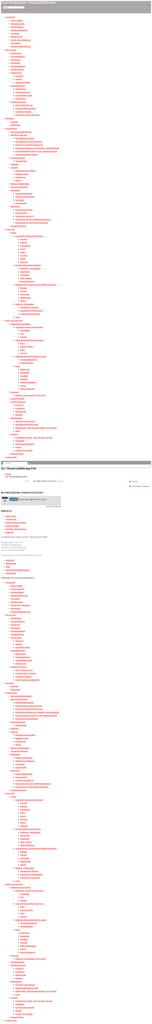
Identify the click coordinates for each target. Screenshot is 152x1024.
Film (22, 333)
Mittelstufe (15, 190)
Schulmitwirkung (22, 92)
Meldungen (15, 125)
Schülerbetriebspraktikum (26, 154)
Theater (23, 337)
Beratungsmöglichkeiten (21, 132)
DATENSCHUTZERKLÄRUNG (17, 570)
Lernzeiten (15, 33)
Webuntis (10, 532)
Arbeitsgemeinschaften (25, 171)
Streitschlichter (26, 363)
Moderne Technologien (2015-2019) (30, 395)
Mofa (22, 350)
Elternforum (20, 98)
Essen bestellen (12, 526)
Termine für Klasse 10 (24, 216)
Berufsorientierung (19, 135)
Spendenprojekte (22, 82)
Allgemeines (20, 89)
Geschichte (25, 271)
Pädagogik (24, 275)
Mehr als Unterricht (14, 320)
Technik (23, 353)
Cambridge (25, 330)
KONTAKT (10, 560)
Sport (17, 317)
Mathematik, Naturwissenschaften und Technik (36, 428)
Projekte (14, 434)
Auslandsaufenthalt (23, 193)
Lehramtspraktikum (19, 187)
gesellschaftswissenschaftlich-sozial (30, 356)
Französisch (25, 245)
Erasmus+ (15, 392)
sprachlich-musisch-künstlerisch (29, 236)
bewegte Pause (21, 174)
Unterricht (10, 229)
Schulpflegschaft (18, 85)
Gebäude (14, 164)
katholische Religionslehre (31, 310)
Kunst (22, 249)
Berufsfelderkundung (24, 138)
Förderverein (16, 72)
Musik (22, 258)
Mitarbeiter (15, 63)
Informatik (24, 294)
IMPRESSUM (11, 563)
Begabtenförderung (19, 30)
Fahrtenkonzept (17, 398)
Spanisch (24, 262)
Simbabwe (19, 440)
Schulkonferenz (17, 69)
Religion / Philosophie (24, 304)
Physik (23, 301)
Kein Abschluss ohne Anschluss (28, 141)
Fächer (13, 233)
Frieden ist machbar (24, 450)
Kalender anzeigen (53, 506)
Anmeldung (16, 43)
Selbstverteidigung (28, 382)
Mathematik (25, 297)
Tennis (23, 385)
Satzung (18, 79)
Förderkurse (20, 177)
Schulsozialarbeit (18, 66)
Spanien (18, 415)
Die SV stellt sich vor (24, 105)
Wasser (18, 447)
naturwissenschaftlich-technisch (29, 340)
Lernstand (19, 200)
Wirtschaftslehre (27, 281)
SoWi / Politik (26, 278)
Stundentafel (21, 161)
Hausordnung (21, 213)
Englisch (23, 242)
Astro (22, 343)
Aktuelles (10, 118)
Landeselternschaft (23, 95)
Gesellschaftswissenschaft (26, 424)
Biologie (23, 288)
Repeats (60, 481)
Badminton (25, 369)
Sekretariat (15, 60)
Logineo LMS (11, 457)
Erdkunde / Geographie (30, 268)
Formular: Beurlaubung (16, 529)
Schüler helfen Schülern (25, 108)
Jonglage (23, 379)
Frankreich (20, 408)
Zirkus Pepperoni (27, 389)
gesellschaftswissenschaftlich (28, 265)
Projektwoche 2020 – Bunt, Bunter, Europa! (33, 437)
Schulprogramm (17, 23)
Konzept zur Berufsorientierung (29, 145)
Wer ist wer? (11, 50)
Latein (23, 252)
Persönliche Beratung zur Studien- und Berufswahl (37, 148)
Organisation (11, 128)
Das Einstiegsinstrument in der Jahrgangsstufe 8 (36, 151)
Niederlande (20, 411)
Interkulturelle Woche (24, 444)
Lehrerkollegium (18, 56)
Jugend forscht (26, 346)
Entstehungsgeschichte (21, 46)
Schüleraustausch (18, 402)
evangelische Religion (29, 307)
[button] (139, 486)
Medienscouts (17, 36)
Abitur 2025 (11, 516)
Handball (24, 376)
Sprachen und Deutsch (25, 421)
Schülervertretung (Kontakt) (27, 115)
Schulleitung (16, 53)
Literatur (24, 255)
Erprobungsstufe (18, 158)
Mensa (18, 180)
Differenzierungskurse (25, 196)
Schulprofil (10, 17)
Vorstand (19, 76)
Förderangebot (17, 27)
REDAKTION (11, 573)
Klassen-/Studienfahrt (20, 184)
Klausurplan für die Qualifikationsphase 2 (33, 219)
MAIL (8, 567)
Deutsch (23, 239)
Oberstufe (15, 206)
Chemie (23, 291)
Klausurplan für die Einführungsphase (31, 222)
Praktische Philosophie (30, 314)
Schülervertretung (18, 102)
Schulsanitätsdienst (28, 359)
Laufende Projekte (23, 111)
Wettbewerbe (16, 418)
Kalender (14, 122)
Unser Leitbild (17, 20)
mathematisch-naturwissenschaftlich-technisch (36, 284)
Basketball (24, 372)
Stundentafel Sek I (18, 226)
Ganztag (14, 167)
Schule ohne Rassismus (21, 40)
